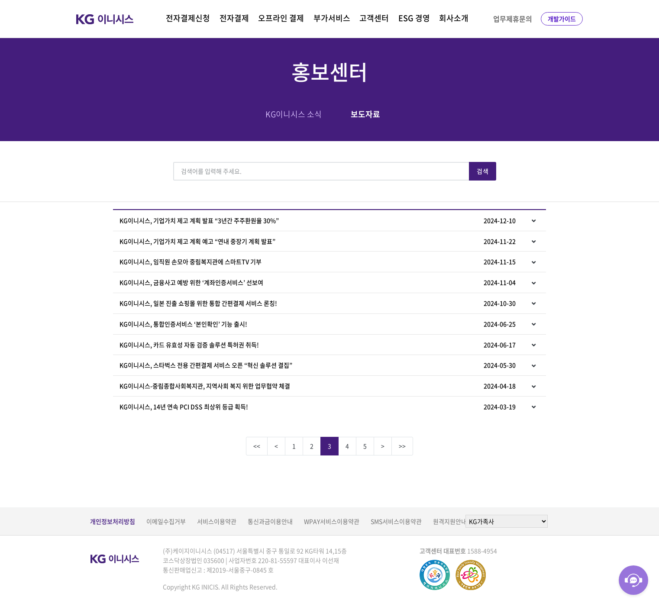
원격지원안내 (450, 521)
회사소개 (453, 18)
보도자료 (365, 114)
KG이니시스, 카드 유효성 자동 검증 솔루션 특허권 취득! (318, 344)
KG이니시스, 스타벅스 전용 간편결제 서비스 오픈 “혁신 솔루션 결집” (318, 365)
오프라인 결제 (281, 18)
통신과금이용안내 (270, 521)
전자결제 (234, 18)
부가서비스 (331, 18)
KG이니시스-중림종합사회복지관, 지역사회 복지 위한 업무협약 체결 (318, 385)
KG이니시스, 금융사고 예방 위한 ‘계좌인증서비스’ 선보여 (318, 282)
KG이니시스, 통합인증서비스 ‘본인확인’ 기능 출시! (318, 324)
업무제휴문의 (512, 18)
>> (402, 446)
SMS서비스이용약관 (396, 521)
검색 (482, 171)
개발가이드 (562, 18)
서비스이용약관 (216, 521)
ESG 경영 (414, 18)
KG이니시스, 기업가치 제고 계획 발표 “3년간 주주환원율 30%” (318, 220)
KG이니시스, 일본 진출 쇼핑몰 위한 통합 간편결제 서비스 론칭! (318, 303)
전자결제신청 (188, 18)
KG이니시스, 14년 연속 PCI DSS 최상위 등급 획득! (318, 406)
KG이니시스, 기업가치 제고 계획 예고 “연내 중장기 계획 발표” (318, 241)
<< (256, 446)
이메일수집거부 (166, 521)
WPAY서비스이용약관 (331, 521)
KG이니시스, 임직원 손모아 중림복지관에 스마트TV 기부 (318, 261)
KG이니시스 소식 (293, 114)
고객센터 (374, 18)
